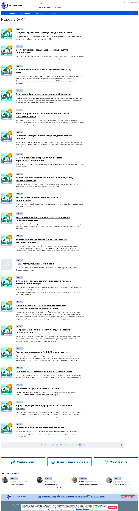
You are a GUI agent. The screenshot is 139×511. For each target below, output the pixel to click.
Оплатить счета (98, 497)
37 (53, 445)
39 (61, 445)
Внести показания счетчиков (74, 497)
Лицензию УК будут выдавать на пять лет (38, 388)
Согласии (86, 509)
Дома (41, 3)
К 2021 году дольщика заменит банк (35, 264)
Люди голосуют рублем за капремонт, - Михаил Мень (44, 371)
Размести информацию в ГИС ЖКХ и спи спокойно (43, 352)
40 (65, 445)
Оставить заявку (49, 497)
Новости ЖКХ (10, 473)
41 (68, 445)
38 (57, 445)
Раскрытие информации (50, 7)
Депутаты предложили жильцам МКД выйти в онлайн (44, 33)
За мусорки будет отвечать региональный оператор (43, 94)
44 (80, 445)
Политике (79, 509)
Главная (3, 23)
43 (76, 445)
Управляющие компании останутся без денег (40, 428)
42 (72, 445)
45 (84, 445)
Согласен (112, 507)
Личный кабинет (131, 3)
